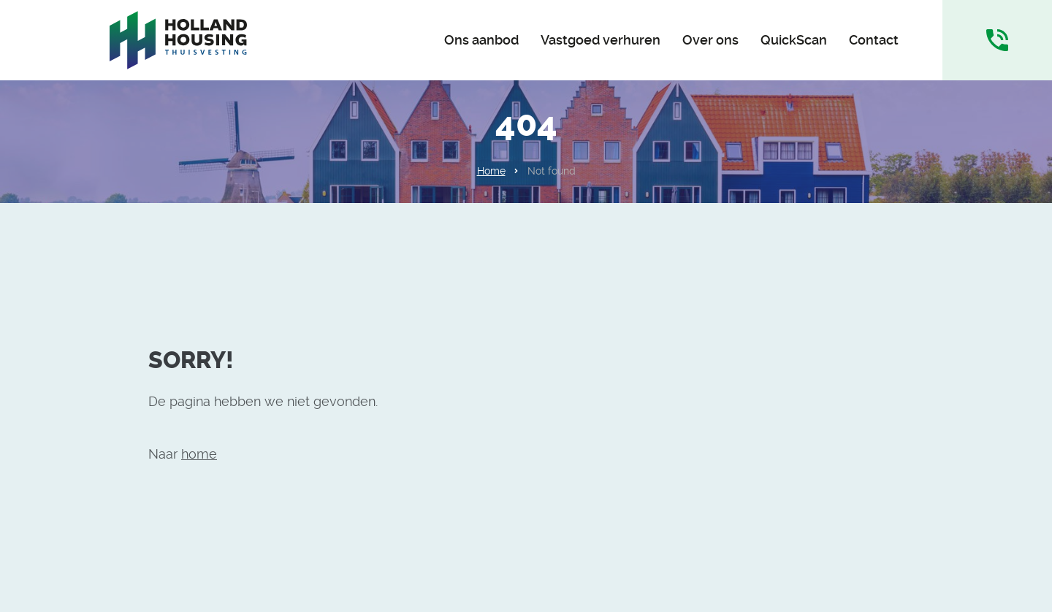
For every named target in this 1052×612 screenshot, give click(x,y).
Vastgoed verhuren (600, 39)
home (199, 454)
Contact (874, 39)
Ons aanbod (481, 39)
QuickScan (794, 39)
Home (491, 171)
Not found (551, 171)
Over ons (710, 39)
